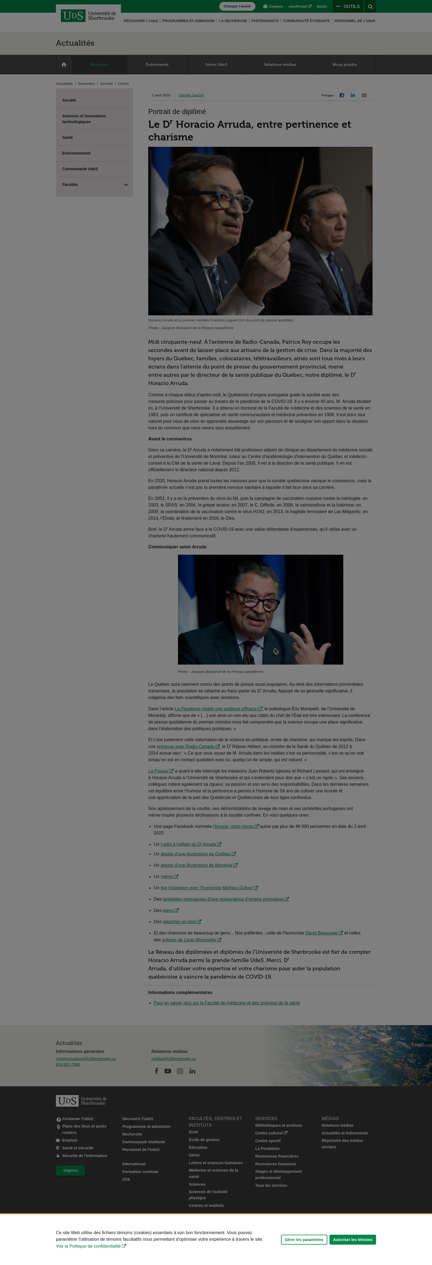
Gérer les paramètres (304, 1239)
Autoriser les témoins (352, 1239)
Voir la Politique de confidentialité (88, 1246)
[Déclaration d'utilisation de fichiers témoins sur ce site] (216, 1239)
